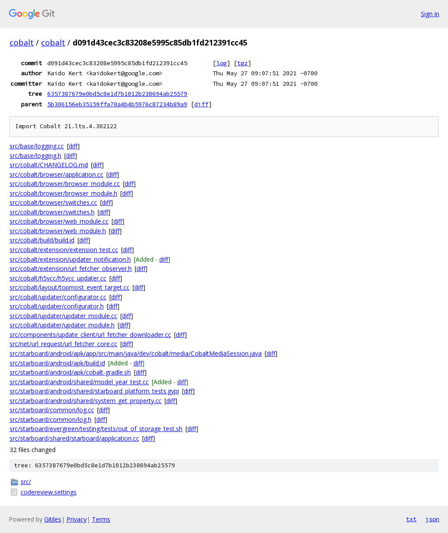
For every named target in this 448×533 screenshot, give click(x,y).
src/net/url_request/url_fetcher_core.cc (63, 344)
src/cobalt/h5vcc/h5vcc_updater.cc (58, 278)
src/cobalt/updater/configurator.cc (58, 297)
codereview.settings (49, 492)
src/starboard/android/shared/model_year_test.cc (79, 382)
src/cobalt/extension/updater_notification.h (70, 259)
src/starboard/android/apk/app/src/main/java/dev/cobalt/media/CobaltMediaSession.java (136, 353)
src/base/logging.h (35, 155)
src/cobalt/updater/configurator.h (57, 306)
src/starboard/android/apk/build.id (57, 363)
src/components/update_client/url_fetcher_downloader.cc (90, 334)
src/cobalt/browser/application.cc (56, 174)
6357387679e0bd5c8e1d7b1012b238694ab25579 (117, 94)
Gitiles (52, 519)
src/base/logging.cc (37, 146)
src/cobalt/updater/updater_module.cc (63, 316)
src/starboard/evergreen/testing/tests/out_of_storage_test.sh (96, 428)
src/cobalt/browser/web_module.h (58, 231)
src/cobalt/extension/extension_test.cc (64, 249)
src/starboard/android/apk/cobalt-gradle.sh (70, 372)
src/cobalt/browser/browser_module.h (63, 193)
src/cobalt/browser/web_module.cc (59, 221)
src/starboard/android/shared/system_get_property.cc (85, 400)
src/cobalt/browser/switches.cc (53, 202)
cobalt (22, 42)
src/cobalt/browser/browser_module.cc (65, 183)
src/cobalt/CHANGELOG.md (49, 165)
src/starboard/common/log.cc (52, 410)
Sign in (430, 14)
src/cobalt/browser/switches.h (52, 212)
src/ (26, 481)
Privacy (76, 519)
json (432, 519)
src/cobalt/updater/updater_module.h (62, 325)
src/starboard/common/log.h (50, 419)
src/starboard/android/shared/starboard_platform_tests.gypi (94, 391)
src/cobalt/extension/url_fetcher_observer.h (71, 268)
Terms (101, 519)
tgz (242, 63)
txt (411, 519)
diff (201, 104)
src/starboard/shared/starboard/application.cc (74, 438)
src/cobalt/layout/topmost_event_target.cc (70, 287)
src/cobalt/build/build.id (42, 240)
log (221, 63)
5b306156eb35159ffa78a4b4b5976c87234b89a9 (117, 104)
